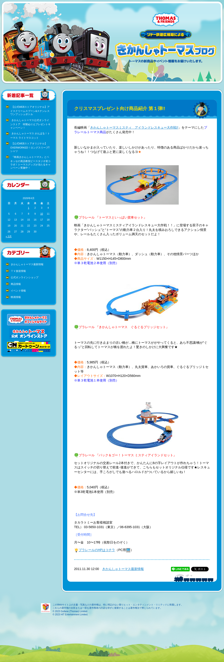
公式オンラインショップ (24, 277)
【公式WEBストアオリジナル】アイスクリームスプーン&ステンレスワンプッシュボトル (30, 110)
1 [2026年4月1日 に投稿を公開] (28, 207)
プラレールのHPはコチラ (97, 550)
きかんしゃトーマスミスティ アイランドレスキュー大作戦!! (134, 127)
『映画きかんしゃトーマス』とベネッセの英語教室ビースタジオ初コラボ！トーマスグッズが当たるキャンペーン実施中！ (30, 162)
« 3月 (9, 236)
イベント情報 (18, 290)
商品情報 (16, 284)
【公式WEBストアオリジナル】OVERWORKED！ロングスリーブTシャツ (30, 147)
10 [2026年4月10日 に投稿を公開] (41, 213)
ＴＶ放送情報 (18, 271)
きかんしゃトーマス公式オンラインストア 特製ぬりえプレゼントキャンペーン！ (30, 124)
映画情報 (16, 297)
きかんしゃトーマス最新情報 (27, 264)
